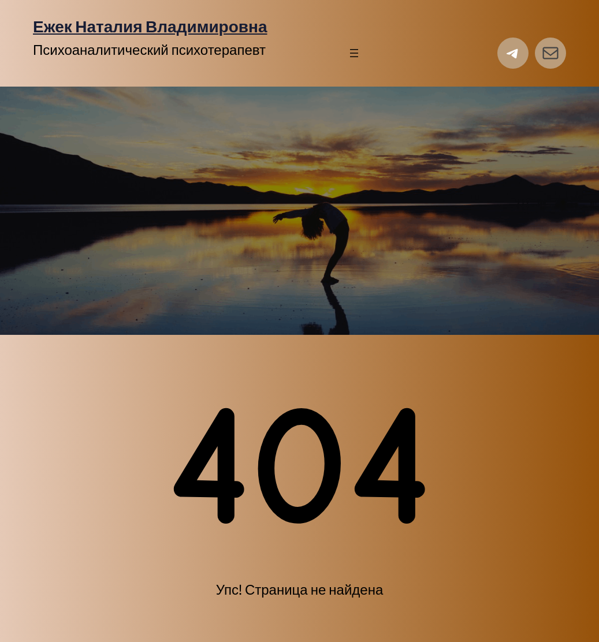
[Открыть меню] (354, 53)
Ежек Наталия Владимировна (150, 26)
